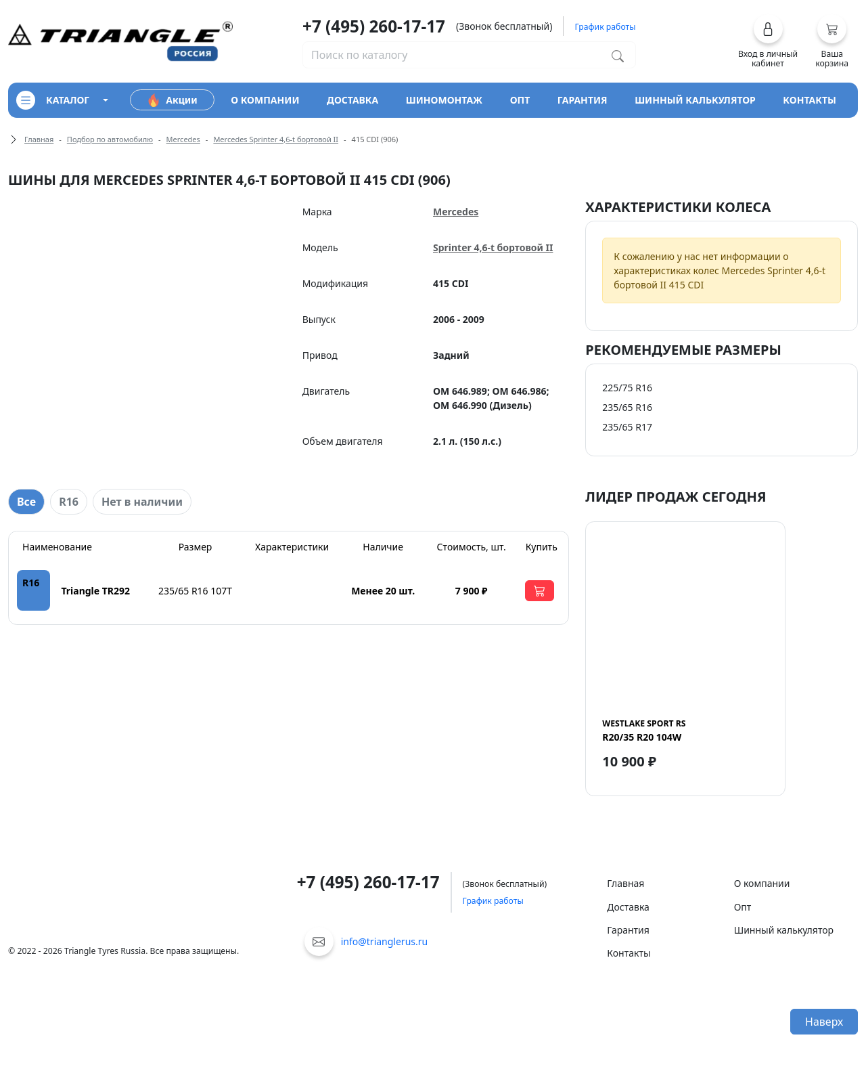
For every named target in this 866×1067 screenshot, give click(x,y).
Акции (172, 100)
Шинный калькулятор (784, 929)
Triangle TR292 (95, 590)
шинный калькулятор (695, 99)
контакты (809, 99)
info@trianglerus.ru (384, 941)
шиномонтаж (444, 99)
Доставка (628, 906)
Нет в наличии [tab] (142, 501)
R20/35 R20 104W (643, 730)
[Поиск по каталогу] (617, 55)
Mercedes (183, 139)
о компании (265, 99)
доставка (352, 99)
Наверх (824, 1021)
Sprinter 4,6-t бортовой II (493, 247)
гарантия (582, 99)
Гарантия (628, 929)
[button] (768, 41)
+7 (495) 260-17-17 (373, 26)
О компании (762, 883)
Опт (743, 906)
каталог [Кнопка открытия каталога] (52, 100)
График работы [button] (604, 26)
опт (520, 99)
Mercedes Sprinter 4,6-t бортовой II (275, 139)
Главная (38, 139)
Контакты (628, 952)
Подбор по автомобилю (110, 139)
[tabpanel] (288, 578)
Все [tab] (26, 501)
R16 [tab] (68, 501)
